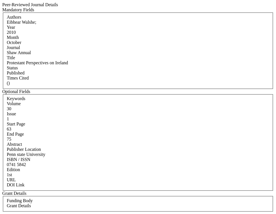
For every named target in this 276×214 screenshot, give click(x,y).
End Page (15, 134)
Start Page (16, 124)
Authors (14, 17)
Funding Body (20, 200)
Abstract (14, 144)
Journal (13, 47)
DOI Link (16, 184)
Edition (13, 169)
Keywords (16, 98)
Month (13, 37)
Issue (11, 113)
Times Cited (18, 78)
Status (12, 67)
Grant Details (19, 205)
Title (11, 57)
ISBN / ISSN (18, 159)
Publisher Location (24, 149)
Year (11, 27)
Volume (14, 103)
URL (11, 179)
